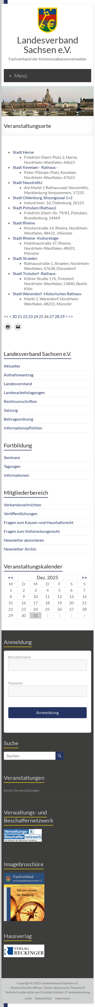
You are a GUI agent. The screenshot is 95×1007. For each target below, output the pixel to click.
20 (14, 316)
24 (35, 316)
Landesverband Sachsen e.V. (47, 44)
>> (70, 316)
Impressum (62, 998)
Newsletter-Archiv (20, 548)
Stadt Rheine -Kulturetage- (36, 238)
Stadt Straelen (25, 258)
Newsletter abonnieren (24, 540)
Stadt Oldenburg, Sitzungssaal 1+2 (42, 197)
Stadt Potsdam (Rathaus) (34, 207)
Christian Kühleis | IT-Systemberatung (65, 992)
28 (57, 316)
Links (28, 998)
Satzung (11, 410)
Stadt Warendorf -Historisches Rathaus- (48, 293)
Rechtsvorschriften (20, 401)
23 (30, 316)
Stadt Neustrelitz (27, 182)
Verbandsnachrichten (22, 504)
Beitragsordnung (18, 419)
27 (51, 316)
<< (6, 316)
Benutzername (19, 657)
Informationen (16, 475)
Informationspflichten (23, 427)
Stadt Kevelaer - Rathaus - (35, 167)
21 (19, 316)
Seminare (12, 457)
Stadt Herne (23, 152)
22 (25, 316)
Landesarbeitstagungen (24, 392)
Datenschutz (43, 998)
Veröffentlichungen (20, 513)
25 (41, 316)
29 (62, 316)
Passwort (15, 683)
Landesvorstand (18, 383)
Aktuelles (12, 365)
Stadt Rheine (24, 222)
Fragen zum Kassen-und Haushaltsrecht (38, 522)
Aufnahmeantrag (18, 374)
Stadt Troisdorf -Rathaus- (35, 273)
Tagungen (12, 466)
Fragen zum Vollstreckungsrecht (32, 531)
